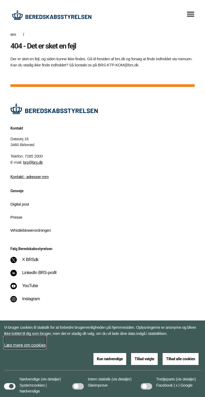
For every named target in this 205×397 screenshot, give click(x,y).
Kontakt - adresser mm (29, 176)
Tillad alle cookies (180, 359)
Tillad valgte (144, 359)
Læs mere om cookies (25, 345)
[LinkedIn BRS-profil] (37, 275)
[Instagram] (29, 301)
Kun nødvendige (110, 359)
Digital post (19, 204)
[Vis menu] (191, 14)
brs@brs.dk (33, 162)
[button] (51, 376)
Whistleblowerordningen (30, 230)
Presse (16, 217)
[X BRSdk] (28, 262)
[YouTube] (28, 288)
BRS (13, 34)
